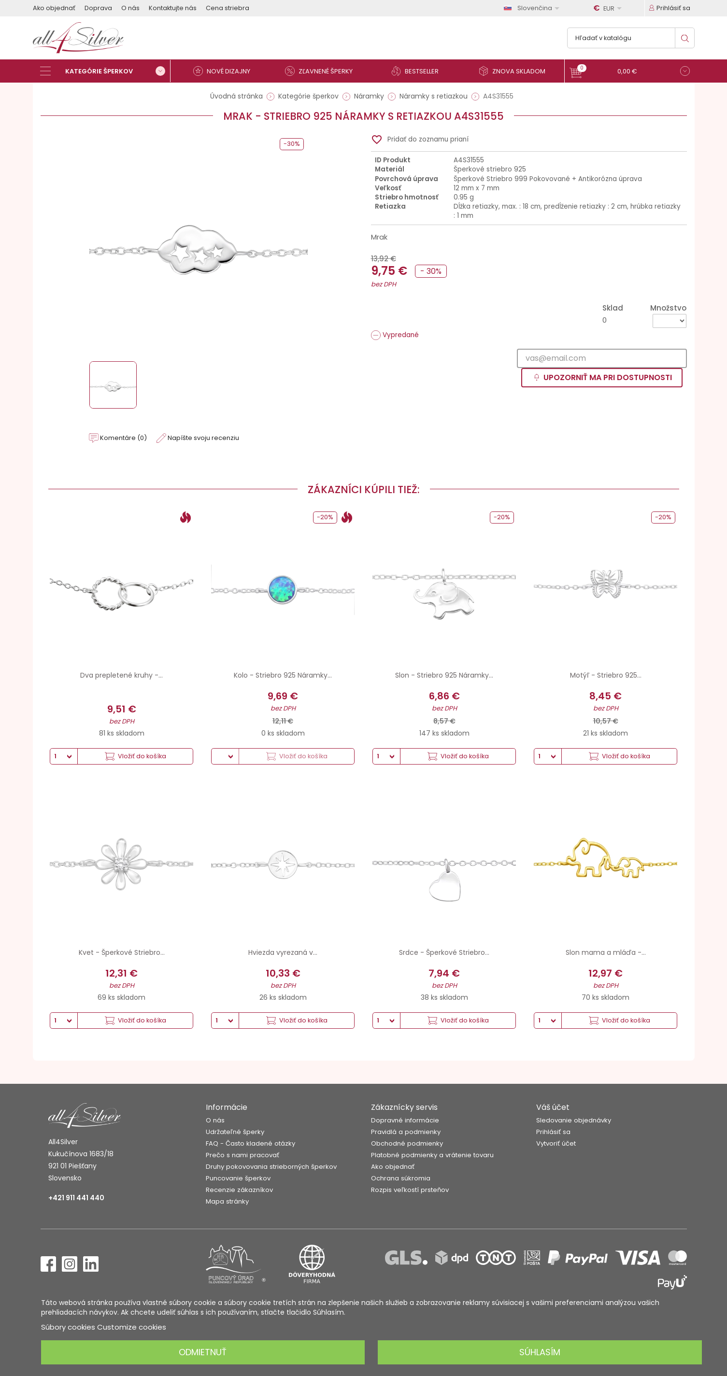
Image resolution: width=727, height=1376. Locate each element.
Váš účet (553, 1107)
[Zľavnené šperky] (322, 71)
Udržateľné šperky (235, 1131)
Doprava (98, 8)
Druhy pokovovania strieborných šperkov (271, 1166)
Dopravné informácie (405, 1120)
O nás (130, 8)
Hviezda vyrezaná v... (282, 952)
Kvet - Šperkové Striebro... (122, 952)
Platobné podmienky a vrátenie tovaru (432, 1155)
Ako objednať (54, 8)
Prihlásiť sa (553, 1131)
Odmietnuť (203, 1352)
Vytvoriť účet (556, 1143)
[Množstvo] (669, 321)
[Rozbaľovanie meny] (609, 8)
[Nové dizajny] (226, 71)
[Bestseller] (419, 71)
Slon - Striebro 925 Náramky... (444, 675)
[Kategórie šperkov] (105, 71)
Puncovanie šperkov (238, 1178)
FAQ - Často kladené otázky (250, 1143)
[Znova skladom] (516, 71)
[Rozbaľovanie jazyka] (533, 8)
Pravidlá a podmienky (406, 1131)
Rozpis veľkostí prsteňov (410, 1189)
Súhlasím (539, 1352)
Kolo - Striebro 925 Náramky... (283, 675)
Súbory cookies (68, 1327)
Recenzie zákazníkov (239, 1189)
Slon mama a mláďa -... (606, 952)
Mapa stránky (227, 1201)
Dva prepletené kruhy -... (121, 675)
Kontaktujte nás (173, 8)
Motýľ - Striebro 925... (605, 675)
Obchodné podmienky (407, 1143)
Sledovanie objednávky (573, 1120)
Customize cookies (131, 1327)
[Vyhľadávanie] (631, 38)
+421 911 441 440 (76, 1198)
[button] (630, 72)
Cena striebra (227, 8)
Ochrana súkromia (400, 1178)
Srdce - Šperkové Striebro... (444, 952)
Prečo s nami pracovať (242, 1155)
